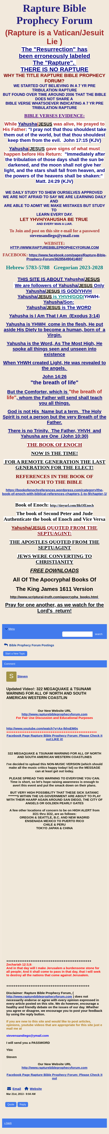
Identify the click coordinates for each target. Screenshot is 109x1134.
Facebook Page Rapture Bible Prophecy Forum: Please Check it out (54, 1076)
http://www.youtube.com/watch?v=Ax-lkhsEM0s (42, 728)
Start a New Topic (15, 653)
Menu (9, 628)
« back (8, 1123)
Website (36, 1088)
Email (16, 1088)
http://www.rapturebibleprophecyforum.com (54, 714)
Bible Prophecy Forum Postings (28, 645)
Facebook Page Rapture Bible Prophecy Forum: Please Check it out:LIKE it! (54, 737)
